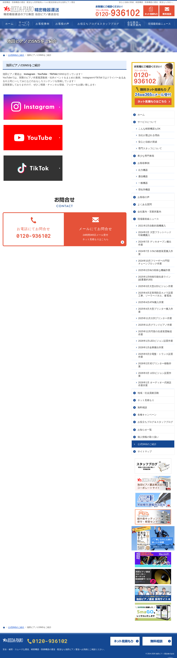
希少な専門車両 (146, 154)
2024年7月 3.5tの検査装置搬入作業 (155, 251)
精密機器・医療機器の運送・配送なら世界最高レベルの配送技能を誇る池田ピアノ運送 (39, 2)
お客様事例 (143, 161)
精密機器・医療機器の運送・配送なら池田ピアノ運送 (55, 649)
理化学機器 (144, 188)
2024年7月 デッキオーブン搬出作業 (154, 242)
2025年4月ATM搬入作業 (151, 300)
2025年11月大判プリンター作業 (155, 317)
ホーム (141, 113)
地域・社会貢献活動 (148, 391)
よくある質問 (145, 203)
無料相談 (142, 406)
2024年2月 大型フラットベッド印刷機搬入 (154, 232)
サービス (147, 120)
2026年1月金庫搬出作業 (151, 346)
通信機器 (143, 175)
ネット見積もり (146, 398)
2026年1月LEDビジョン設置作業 (155, 339)
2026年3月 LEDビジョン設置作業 (154, 373)
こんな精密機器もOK (149, 127)
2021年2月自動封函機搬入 (152, 224)
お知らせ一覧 (145, 428)
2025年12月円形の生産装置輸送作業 (155, 331)
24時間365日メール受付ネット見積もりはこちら (95, 228)
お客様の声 (143, 195)
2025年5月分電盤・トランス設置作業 (155, 354)
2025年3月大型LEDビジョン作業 (155, 284)
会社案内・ (149, 210)
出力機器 (143, 168)
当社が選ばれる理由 (148, 134)
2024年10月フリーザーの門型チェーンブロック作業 (154, 261)
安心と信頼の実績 (147, 140)
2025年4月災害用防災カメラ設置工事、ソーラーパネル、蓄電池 (155, 293)
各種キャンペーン (147, 413)
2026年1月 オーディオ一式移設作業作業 (154, 382)
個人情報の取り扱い (148, 435)
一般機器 (143, 181)
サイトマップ (145, 450)
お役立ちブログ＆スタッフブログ (155, 420)
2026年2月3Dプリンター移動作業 (154, 363)
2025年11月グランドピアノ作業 (155, 323)
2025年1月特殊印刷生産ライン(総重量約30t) (154, 277)
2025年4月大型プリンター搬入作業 (155, 309)
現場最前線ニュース (148, 217)
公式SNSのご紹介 (147, 442)
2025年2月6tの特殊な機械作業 (154, 268)
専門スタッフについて (150, 147)
